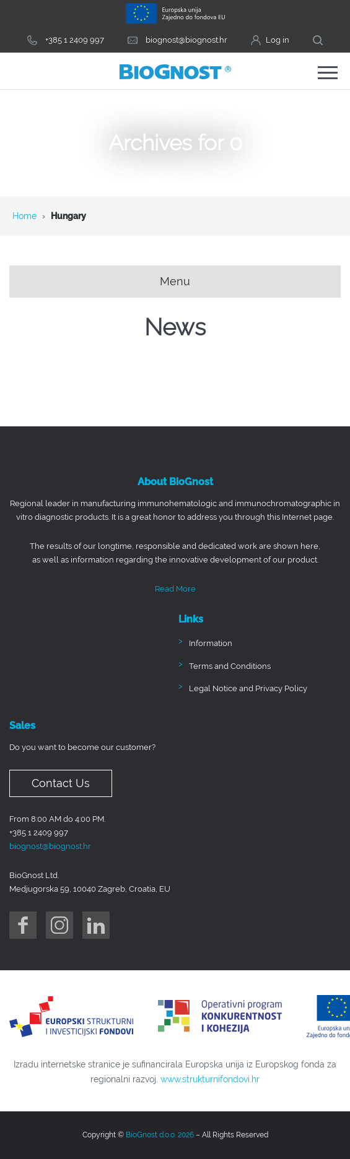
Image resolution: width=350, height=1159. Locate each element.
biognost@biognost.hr (50, 846)
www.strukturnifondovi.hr (210, 1079)
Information (210, 643)
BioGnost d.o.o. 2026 (160, 1135)
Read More (175, 588)
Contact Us (61, 783)
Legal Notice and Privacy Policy (248, 689)
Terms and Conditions (230, 666)
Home (24, 216)
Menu (175, 281)
